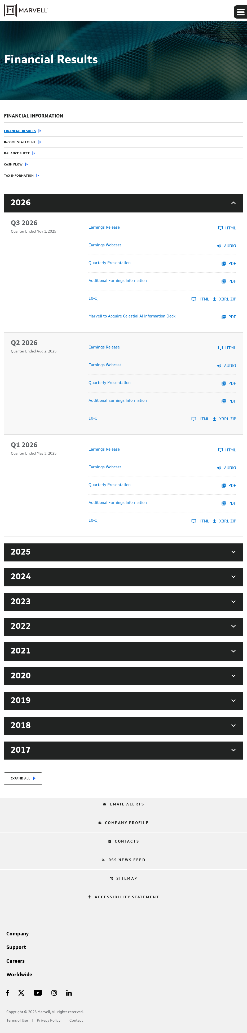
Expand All (20, 778)
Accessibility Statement (124, 897)
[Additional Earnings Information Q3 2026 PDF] (162, 281)
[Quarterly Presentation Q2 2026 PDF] (162, 383)
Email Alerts (123, 804)
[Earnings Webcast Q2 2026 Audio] (162, 365)
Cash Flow (13, 164)
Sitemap (123, 879)
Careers (15, 961)
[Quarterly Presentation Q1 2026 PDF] (162, 485)
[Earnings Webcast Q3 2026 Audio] (162, 245)
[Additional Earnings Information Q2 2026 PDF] (162, 401)
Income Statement (20, 142)
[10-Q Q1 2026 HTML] (149, 521)
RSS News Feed (124, 860)
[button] (123, 203)
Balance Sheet (17, 153)
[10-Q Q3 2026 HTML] (149, 299)
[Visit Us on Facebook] (7, 992)
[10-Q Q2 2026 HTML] (149, 419)
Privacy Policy (48, 1020)
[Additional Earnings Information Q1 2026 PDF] (162, 503)
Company (17, 934)
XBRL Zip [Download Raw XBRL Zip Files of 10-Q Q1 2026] (224, 521)
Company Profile (123, 823)
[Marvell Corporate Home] (26, 10)
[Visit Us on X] (21, 992)
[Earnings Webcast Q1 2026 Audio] (162, 467)
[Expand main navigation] (240, 12)
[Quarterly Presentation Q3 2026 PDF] (162, 263)
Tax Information (19, 175)
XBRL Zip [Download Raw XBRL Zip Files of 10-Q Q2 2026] (224, 419)
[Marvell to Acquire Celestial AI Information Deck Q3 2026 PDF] (162, 317)
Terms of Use (17, 1020)
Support (16, 947)
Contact (76, 1020)
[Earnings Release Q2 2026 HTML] (162, 348)
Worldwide (19, 975)
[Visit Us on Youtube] (38, 992)
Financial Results (20, 131)
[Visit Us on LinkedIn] (69, 992)
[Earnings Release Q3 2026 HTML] (162, 228)
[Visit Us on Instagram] (54, 992)
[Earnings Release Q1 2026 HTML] (162, 450)
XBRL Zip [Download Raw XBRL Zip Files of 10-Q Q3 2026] (224, 299)
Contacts (123, 841)
